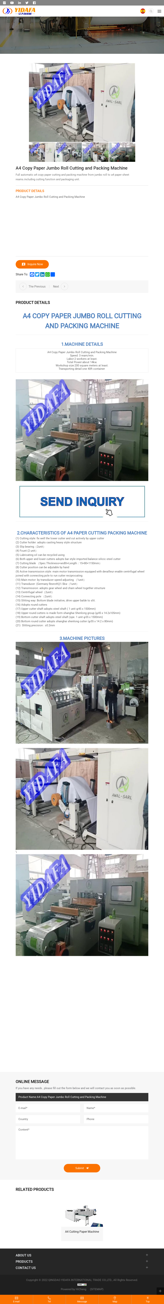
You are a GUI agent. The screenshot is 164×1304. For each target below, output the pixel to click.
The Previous (37, 286)
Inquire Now (35, 264)
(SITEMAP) (96, 1289)
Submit (79, 1168)
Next (56, 286)
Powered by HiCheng (73, 1289)
